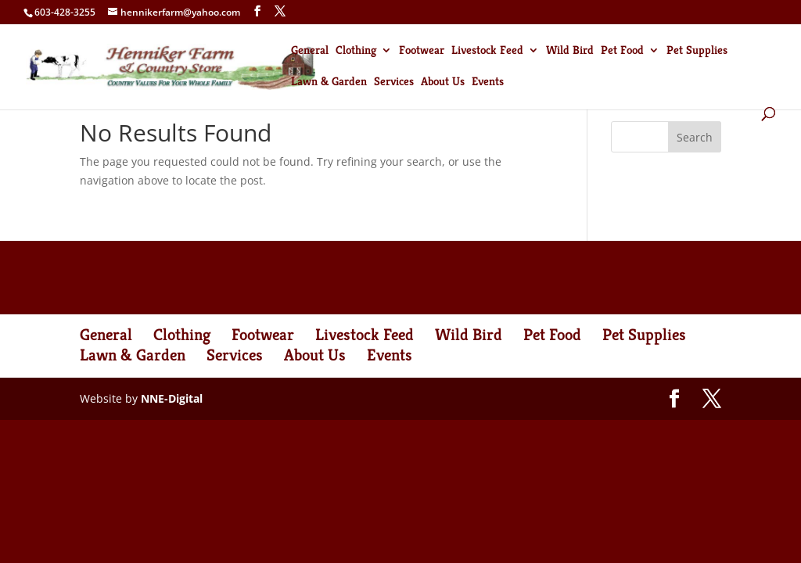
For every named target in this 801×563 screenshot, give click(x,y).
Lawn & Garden (329, 82)
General (310, 51)
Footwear (421, 51)
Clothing (356, 51)
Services (394, 82)
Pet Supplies (696, 51)
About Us (443, 82)
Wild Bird (570, 51)
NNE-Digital (172, 398)
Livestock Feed (487, 51)
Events (488, 82)
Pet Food (622, 51)
